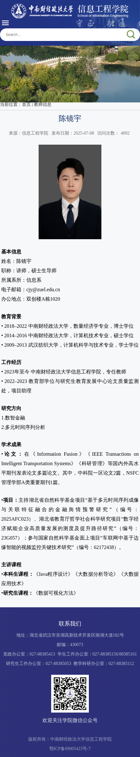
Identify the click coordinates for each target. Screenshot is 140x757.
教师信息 (42, 104)
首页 (26, 104)
